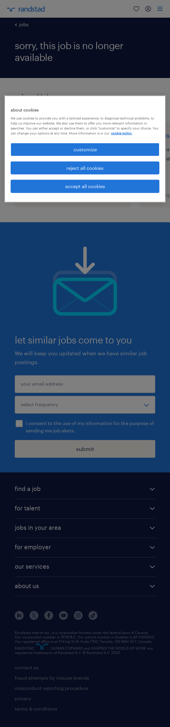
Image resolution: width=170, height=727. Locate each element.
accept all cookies (85, 186)
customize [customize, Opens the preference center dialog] (85, 149)
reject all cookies (85, 167)
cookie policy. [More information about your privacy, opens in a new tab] (121, 133)
